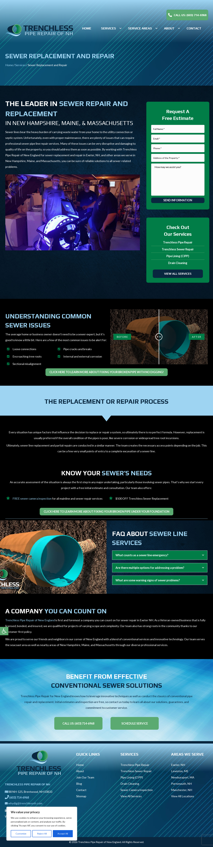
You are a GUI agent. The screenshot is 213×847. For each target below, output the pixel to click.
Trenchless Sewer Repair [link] (178, 249)
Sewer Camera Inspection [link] (136, 790)
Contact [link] (81, 790)
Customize (21, 833)
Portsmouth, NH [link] (181, 783)
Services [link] (20, 65)
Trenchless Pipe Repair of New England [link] (30, 620)
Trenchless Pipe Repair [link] (177, 242)
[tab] (159, 555)
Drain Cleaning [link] (177, 263)
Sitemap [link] (81, 796)
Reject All (42, 833)
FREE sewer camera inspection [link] (32, 498)
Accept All (63, 833)
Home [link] (9, 65)
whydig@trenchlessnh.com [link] (25, 803)
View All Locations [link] (182, 796)
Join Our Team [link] (85, 777)
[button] (120, 28)
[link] (4, 631)
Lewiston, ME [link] (179, 771)
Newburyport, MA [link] (182, 777)
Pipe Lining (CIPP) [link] (177, 256)
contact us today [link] (119, 702)
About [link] (80, 771)
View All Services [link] (131, 796)
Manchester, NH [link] (181, 790)
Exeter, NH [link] (178, 765)
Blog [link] (79, 783)
